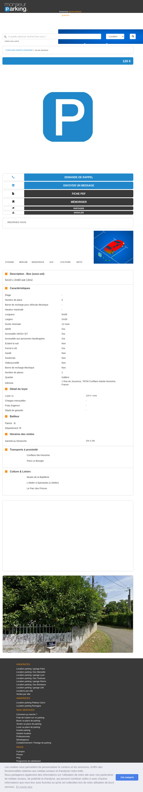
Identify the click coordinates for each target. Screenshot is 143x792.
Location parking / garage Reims (31, 681)
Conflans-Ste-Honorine (38, 455)
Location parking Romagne (28, 706)
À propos (20, 751)
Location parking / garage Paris (30, 669)
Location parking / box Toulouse (30, 678)
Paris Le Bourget (35, 461)
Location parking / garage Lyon (30, 675)
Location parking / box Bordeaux (31, 684)
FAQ (18, 758)
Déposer (108, 25)
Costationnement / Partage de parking (33, 743)
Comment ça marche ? (26, 714)
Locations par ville (24, 691)
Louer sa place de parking (28, 727)
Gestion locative (23, 733)
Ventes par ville (23, 694)
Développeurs (22, 739)
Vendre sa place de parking (28, 724)
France (117, 25)
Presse (19, 754)
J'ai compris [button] (127, 777)
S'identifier (98, 25)
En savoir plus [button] (24, 787)
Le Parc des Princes (37, 488)
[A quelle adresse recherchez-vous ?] (52, 36)
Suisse (135, 25)
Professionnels (85, 25)
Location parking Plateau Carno (30, 702)
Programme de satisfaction (28, 761)
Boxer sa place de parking (28, 720)
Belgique (126, 25)
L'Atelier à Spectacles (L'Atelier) (43, 482)
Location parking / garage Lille (30, 687)
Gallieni (65, 377)
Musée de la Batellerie (38, 477)
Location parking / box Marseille (30, 672)
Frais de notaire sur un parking (30, 717)
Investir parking (23, 730)
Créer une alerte (12, 41)
